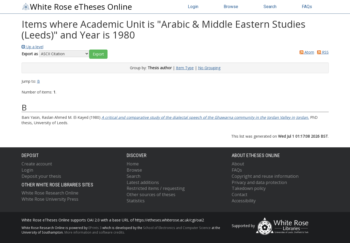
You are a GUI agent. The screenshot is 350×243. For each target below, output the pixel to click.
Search (270, 6)
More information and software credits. (94, 232)
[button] (98, 54)
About (238, 164)
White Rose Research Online (50, 193)
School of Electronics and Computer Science (177, 227)
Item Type (185, 67)
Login (193, 6)
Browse (231, 6)
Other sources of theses (151, 194)
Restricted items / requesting (156, 188)
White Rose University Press (50, 199)
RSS (322, 52)
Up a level (32, 46)
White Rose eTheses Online (77, 6)
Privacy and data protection (259, 182)
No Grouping (209, 67)
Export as (30, 53)
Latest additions (143, 182)
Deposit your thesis (41, 176)
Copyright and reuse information (265, 176)
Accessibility (244, 201)
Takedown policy (249, 188)
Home (133, 164)
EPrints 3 (95, 227)
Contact (239, 194)
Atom (306, 52)
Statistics (136, 201)
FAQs (307, 6)
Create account (37, 164)
